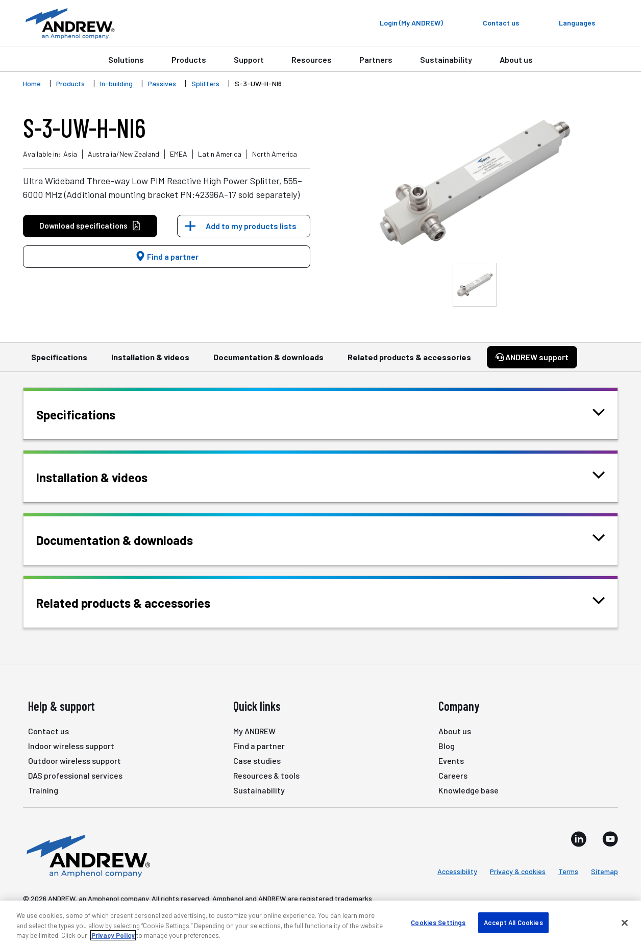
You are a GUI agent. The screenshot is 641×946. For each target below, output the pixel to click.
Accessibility (457, 871)
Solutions (126, 59)
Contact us (48, 731)
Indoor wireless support (71, 746)
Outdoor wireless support (74, 760)
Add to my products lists (251, 226)
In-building (116, 83)
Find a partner (167, 256)
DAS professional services (75, 775)
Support (249, 59)
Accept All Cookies (513, 922)
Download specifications (90, 226)
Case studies (257, 760)
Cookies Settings (438, 922)
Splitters (205, 83)
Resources (311, 59)
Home (32, 83)
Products (188, 59)
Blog (446, 746)
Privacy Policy (113, 935)
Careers (452, 775)
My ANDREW (254, 731)
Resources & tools (266, 775)
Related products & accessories (409, 361)
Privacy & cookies (518, 871)
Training (43, 790)
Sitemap (604, 871)
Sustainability (446, 59)
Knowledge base (468, 790)
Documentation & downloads (268, 361)
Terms (568, 871)
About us (516, 59)
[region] (320, 923)
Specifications (59, 361)
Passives (162, 83)
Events (451, 760)
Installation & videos (150, 361)
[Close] (624, 922)
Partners (375, 59)
